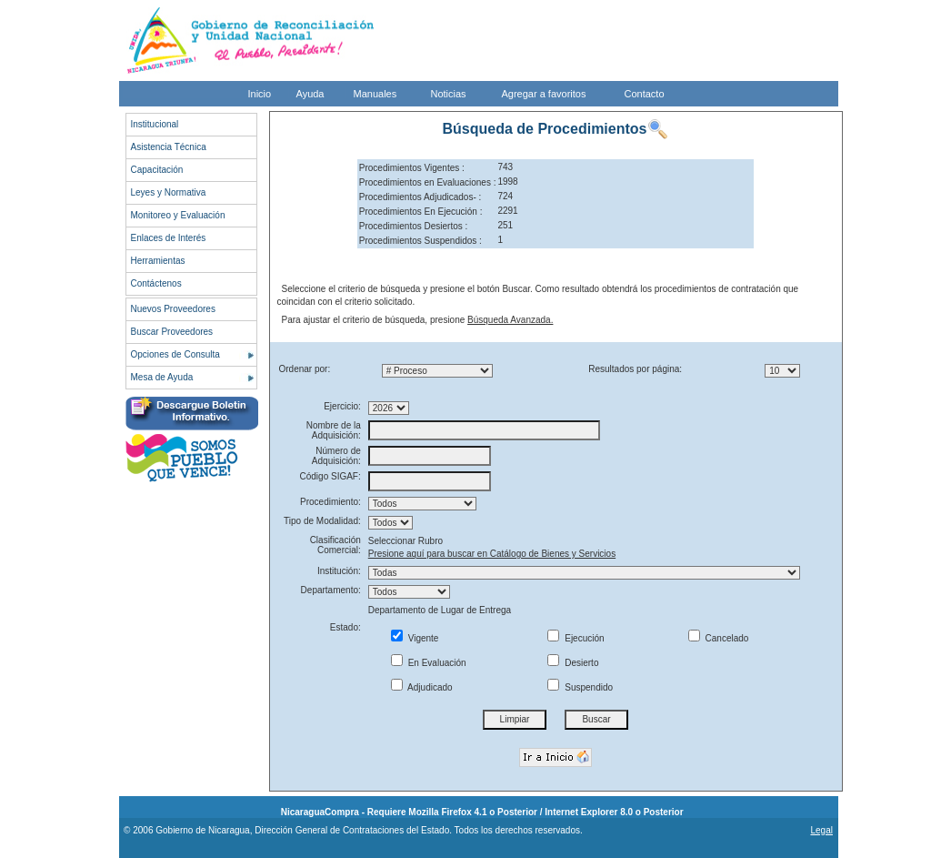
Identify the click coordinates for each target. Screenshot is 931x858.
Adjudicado (422, 687)
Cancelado (718, 638)
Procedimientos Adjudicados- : (420, 197)
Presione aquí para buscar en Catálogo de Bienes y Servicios (492, 554)
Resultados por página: (635, 369)
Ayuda (310, 93)
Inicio (260, 93)
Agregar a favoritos (544, 93)
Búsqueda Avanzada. (510, 320)
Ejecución (575, 638)
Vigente (415, 638)
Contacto (645, 93)
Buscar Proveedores (172, 332)
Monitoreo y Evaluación (178, 215)
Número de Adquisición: (336, 456)
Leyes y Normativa (168, 192)
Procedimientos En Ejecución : (421, 212)
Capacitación (157, 170)
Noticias (448, 93)
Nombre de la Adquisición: (333, 430)
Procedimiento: (330, 502)
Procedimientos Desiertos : (413, 226)
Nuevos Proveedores (173, 309)
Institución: (339, 571)
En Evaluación (428, 663)
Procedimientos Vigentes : (412, 168)
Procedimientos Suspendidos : (420, 241)
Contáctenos (156, 283)
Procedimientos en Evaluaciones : (427, 182)
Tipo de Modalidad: (322, 521)
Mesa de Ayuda (162, 377)
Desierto (572, 663)
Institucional (155, 124)
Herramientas (158, 261)
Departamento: (331, 590)
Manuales (375, 93)
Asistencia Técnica (168, 147)
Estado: (345, 627)
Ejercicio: (342, 406)
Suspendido (580, 687)
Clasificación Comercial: (335, 545)
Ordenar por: (305, 369)
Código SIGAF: (330, 476)
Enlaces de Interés (168, 238)
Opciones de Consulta (175, 354)
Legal (821, 830)
